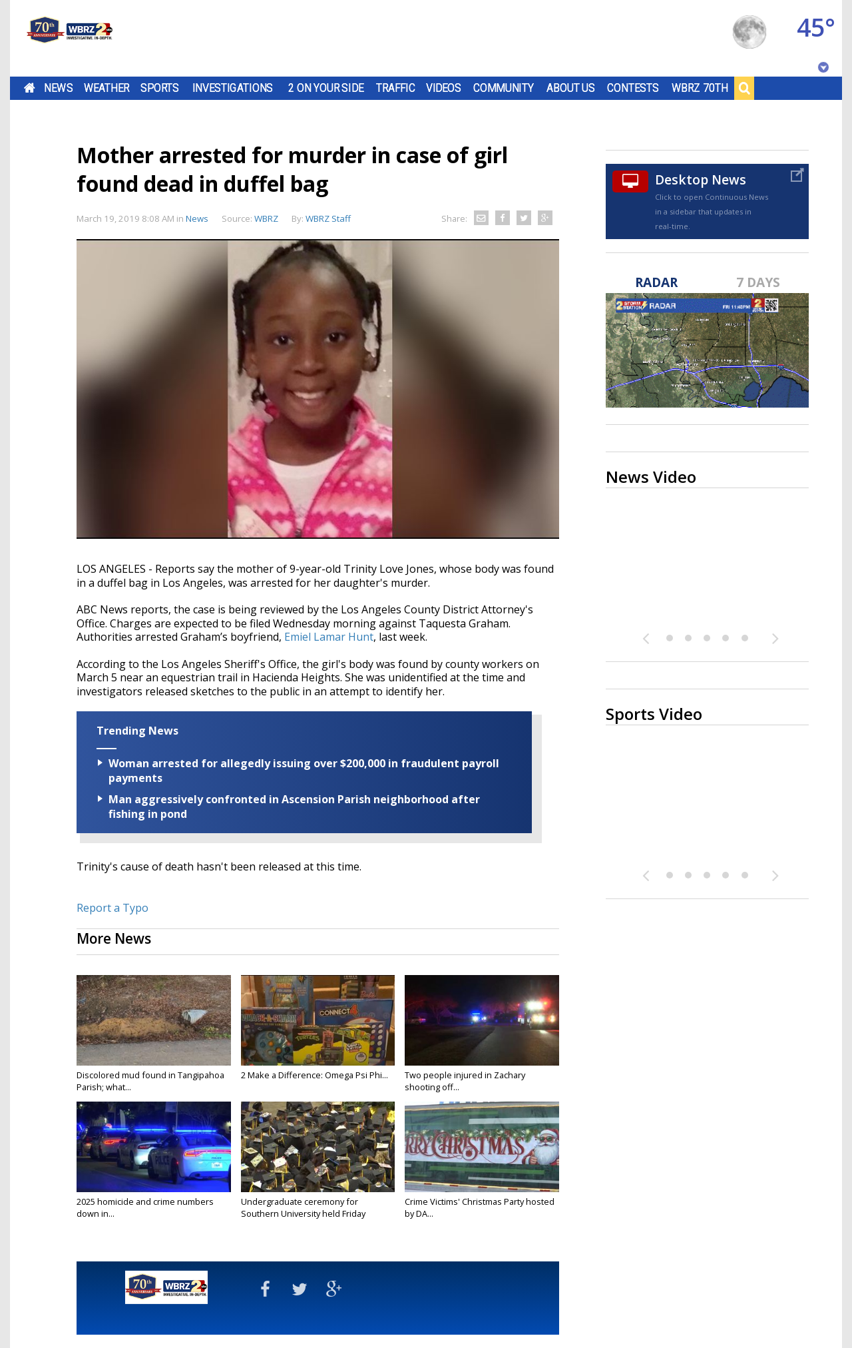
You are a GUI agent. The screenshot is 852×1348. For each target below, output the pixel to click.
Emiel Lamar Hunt (328, 636)
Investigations (233, 88)
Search (744, 88)
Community (503, 88)
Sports (159, 88)
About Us (570, 88)
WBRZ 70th (700, 88)
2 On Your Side (325, 88)
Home (29, 88)
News (58, 88)
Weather (106, 88)
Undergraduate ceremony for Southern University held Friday (303, 1207)
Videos (443, 88)
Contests (632, 88)
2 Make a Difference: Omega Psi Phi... (314, 1075)
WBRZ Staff (328, 218)
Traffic (395, 88)
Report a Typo (112, 907)
